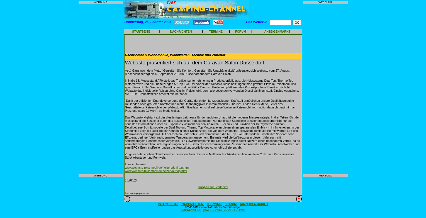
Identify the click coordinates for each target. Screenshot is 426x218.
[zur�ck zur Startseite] (213, 187)
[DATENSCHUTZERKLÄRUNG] (224, 210)
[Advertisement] (101, 89)
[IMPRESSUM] (190, 210)
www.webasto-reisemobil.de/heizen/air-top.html (156, 171)
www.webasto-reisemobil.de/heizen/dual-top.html (157, 167)
